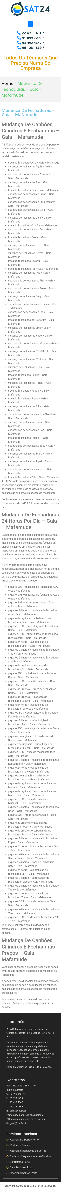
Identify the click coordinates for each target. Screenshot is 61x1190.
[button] (30, 24)
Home (8, 83)
